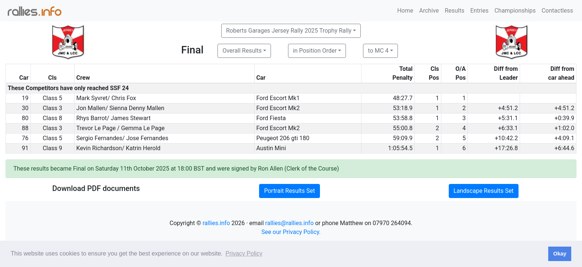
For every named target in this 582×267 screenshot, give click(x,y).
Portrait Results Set (289, 190)
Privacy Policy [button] (243, 253)
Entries (479, 10)
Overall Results (242, 50)
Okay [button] (559, 254)
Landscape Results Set (484, 190)
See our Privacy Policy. (291, 231)
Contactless (557, 10)
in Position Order (315, 50)
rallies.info (216, 223)
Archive (429, 10)
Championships (515, 10)
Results (454, 10)
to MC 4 (378, 50)
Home (405, 10)
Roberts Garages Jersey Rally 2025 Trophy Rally (289, 30)
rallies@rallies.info (289, 223)
